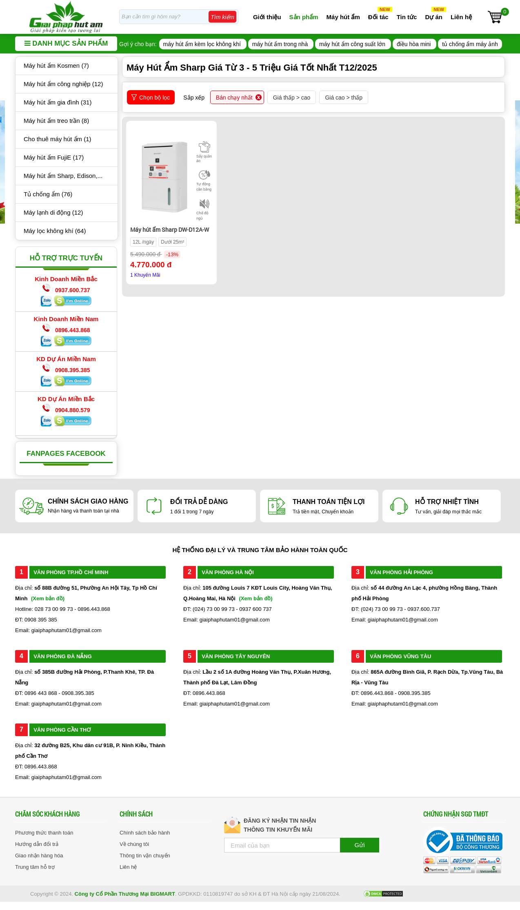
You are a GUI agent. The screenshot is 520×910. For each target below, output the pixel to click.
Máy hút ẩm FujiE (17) (54, 157)
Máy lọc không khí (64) (55, 230)
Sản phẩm (303, 16)
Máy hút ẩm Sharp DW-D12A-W (169, 229)
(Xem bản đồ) (47, 598)
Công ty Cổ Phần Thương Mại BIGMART (125, 894)
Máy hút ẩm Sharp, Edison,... (63, 175)
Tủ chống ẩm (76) (48, 194)
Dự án (433, 16)
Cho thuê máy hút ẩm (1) (57, 138)
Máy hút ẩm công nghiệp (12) (63, 83)
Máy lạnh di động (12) (53, 212)
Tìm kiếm (222, 17)
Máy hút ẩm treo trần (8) (56, 120)
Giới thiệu (267, 16)
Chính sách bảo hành (145, 833)
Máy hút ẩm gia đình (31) (57, 102)
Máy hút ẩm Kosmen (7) (56, 65)
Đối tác (378, 16)
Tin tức (407, 16)
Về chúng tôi (134, 844)
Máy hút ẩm (343, 16)
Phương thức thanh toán (44, 833)
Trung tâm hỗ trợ (35, 867)
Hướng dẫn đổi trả (36, 844)
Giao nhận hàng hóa (39, 855)
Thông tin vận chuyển (145, 855)
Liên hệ (461, 16)
